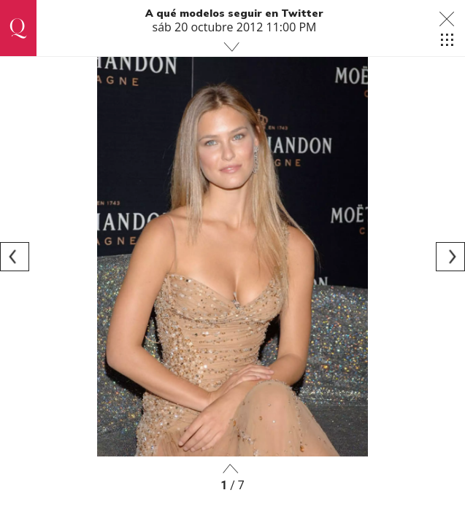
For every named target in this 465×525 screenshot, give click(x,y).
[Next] (450, 256)
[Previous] (14, 256)
